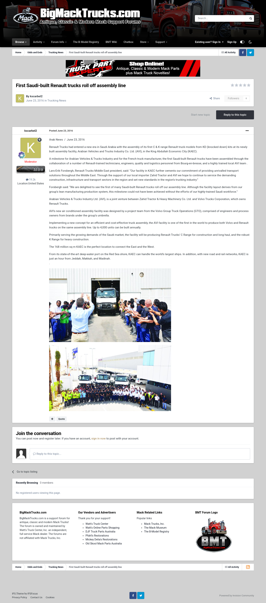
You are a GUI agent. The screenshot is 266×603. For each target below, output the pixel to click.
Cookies (50, 597)
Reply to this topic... (47, 453)
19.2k (31, 179)
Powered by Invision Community (236, 595)
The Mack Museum (155, 527)
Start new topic (200, 114)
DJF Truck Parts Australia (100, 531)
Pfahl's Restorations (97, 535)
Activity (38, 42)
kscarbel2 (36, 96)
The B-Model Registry (86, 42)
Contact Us (36, 597)
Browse (20, 42)
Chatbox (128, 42)
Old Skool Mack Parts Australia (104, 543)
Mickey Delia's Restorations (101, 539)
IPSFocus (33, 593)
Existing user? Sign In (209, 42)
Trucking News (56, 100)
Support (160, 42)
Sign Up (231, 42)
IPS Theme (18, 593)
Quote (61, 419)
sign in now (98, 438)
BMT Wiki (111, 42)
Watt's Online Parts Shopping (103, 527)
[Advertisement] (133, 582)
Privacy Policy (19, 597)
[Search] (211, 18)
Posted (61, 130)
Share (215, 98)
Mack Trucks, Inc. (154, 523)
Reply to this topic (235, 114)
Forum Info (58, 42)
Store (143, 42)
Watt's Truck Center (97, 523)
